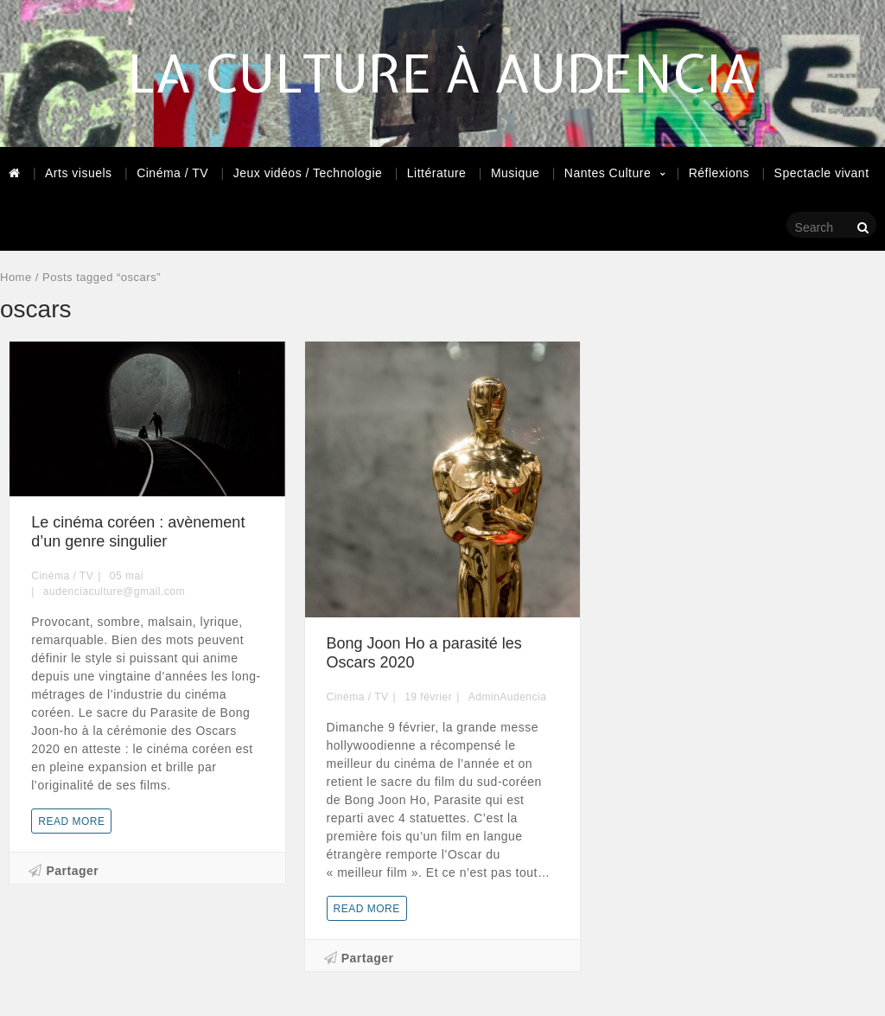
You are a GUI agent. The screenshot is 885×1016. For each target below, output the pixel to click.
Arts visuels (78, 173)
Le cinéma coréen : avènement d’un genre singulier (138, 532)
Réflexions (719, 173)
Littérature (437, 173)
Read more (71, 821)
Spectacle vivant (821, 173)
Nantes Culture (607, 173)
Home (16, 277)
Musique (515, 173)
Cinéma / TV (172, 173)
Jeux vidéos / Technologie (308, 173)
